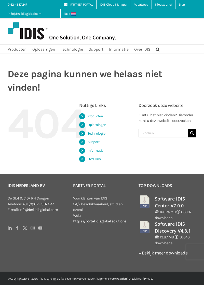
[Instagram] (32, 228)
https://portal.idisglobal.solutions (100, 221)
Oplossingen (97, 125)
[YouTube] (40, 228)
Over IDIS (94, 159)
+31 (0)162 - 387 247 (38, 204)
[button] (158, 49)
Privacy (148, 278)
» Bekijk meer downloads (163, 253)
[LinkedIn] (9, 228)
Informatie (95, 150)
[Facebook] (17, 228)
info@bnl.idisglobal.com (24, 14)
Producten (95, 116)
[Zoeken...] (163, 133)
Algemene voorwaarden (112, 278)
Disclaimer (135, 278)
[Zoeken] (192, 133)
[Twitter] (25, 228)
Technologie (96, 133)
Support (93, 142)
